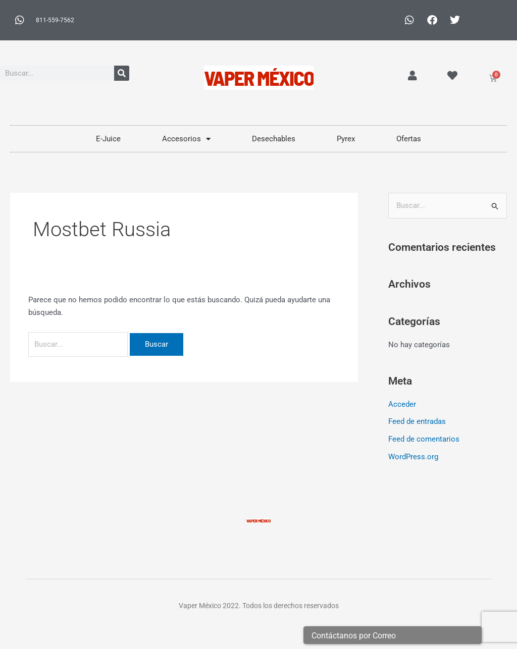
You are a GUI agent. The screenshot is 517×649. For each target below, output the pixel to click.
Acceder (402, 404)
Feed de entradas (417, 421)
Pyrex (346, 138)
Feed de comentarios (423, 438)
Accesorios (186, 139)
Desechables (273, 138)
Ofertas (408, 138)
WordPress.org (413, 455)
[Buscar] (121, 73)
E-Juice (108, 138)
